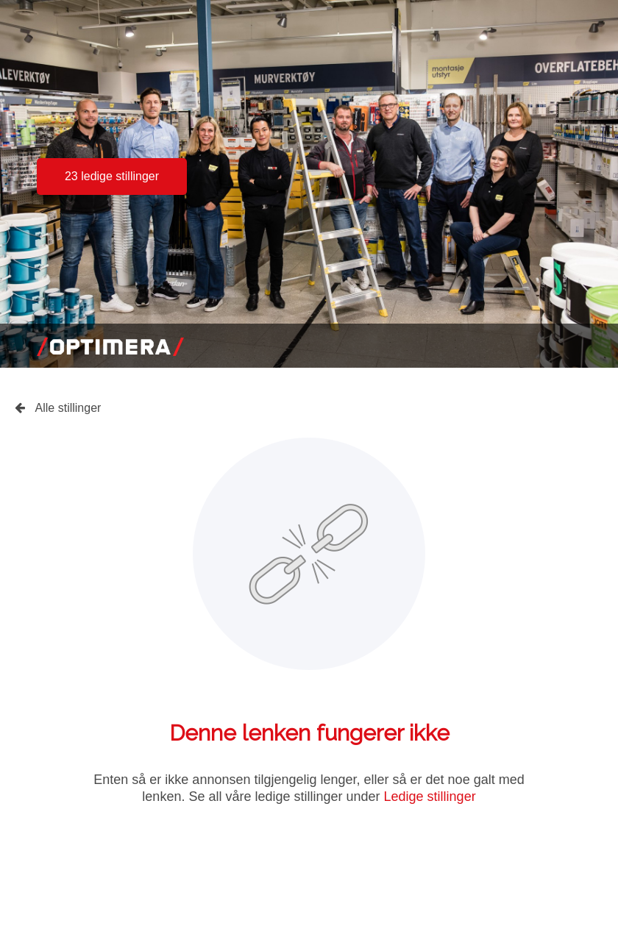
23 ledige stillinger (112, 176)
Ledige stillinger (430, 796)
